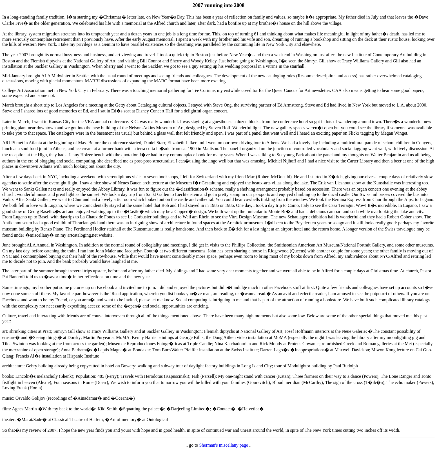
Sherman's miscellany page (223, 445)
